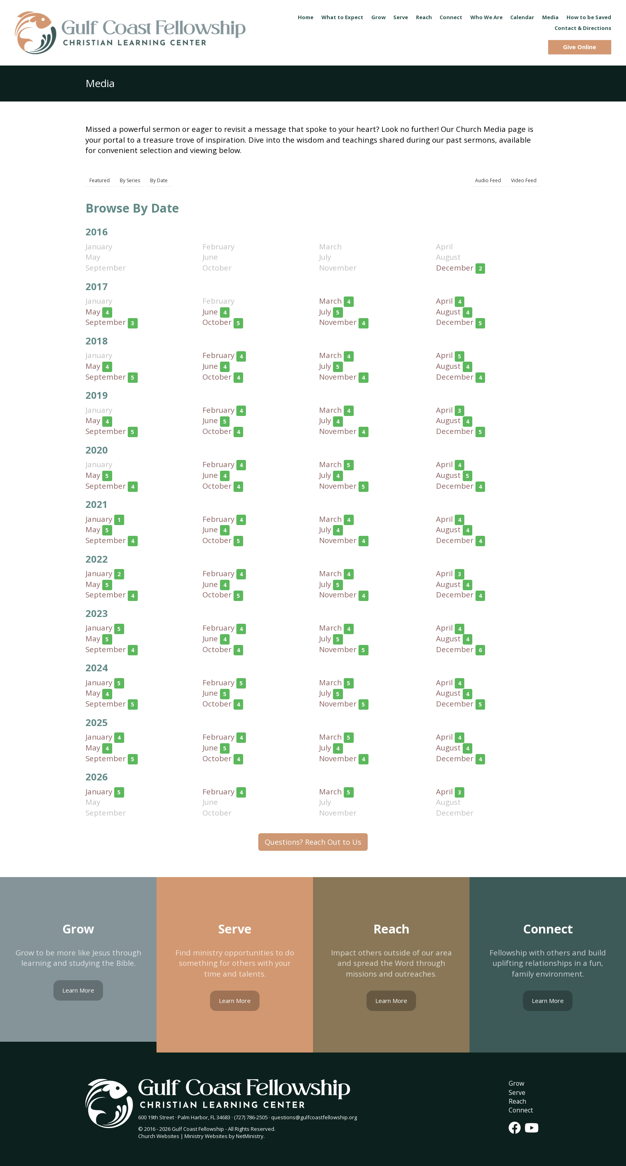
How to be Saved (589, 17)
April (444, 301)
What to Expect (342, 17)
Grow (378, 17)
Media (550, 17)
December (454, 268)
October (217, 322)
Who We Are (486, 17)
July (325, 311)
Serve (400, 17)
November (338, 322)
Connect (451, 17)
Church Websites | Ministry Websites (183, 1136)
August (448, 311)
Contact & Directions (583, 28)
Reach (424, 17)
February (218, 355)
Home (305, 17)
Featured (99, 180)
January (98, 519)
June (210, 311)
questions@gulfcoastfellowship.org (314, 1117)
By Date (159, 180)
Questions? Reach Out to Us (313, 842)
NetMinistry (249, 1136)
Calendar (522, 17)
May (92, 311)
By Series (130, 180)
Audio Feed (488, 180)
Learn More (78, 990)
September (105, 322)
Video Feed (524, 180)
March (330, 301)
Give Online (579, 47)
